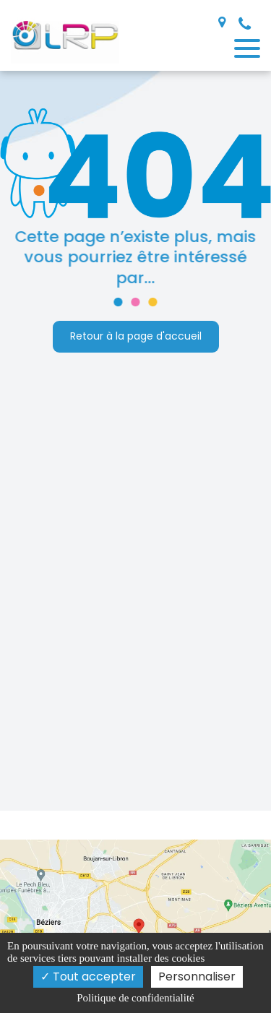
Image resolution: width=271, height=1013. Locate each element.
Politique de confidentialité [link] (135, 998)
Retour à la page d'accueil (136, 336)
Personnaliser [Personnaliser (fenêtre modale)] (197, 976)
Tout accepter (88, 976)
